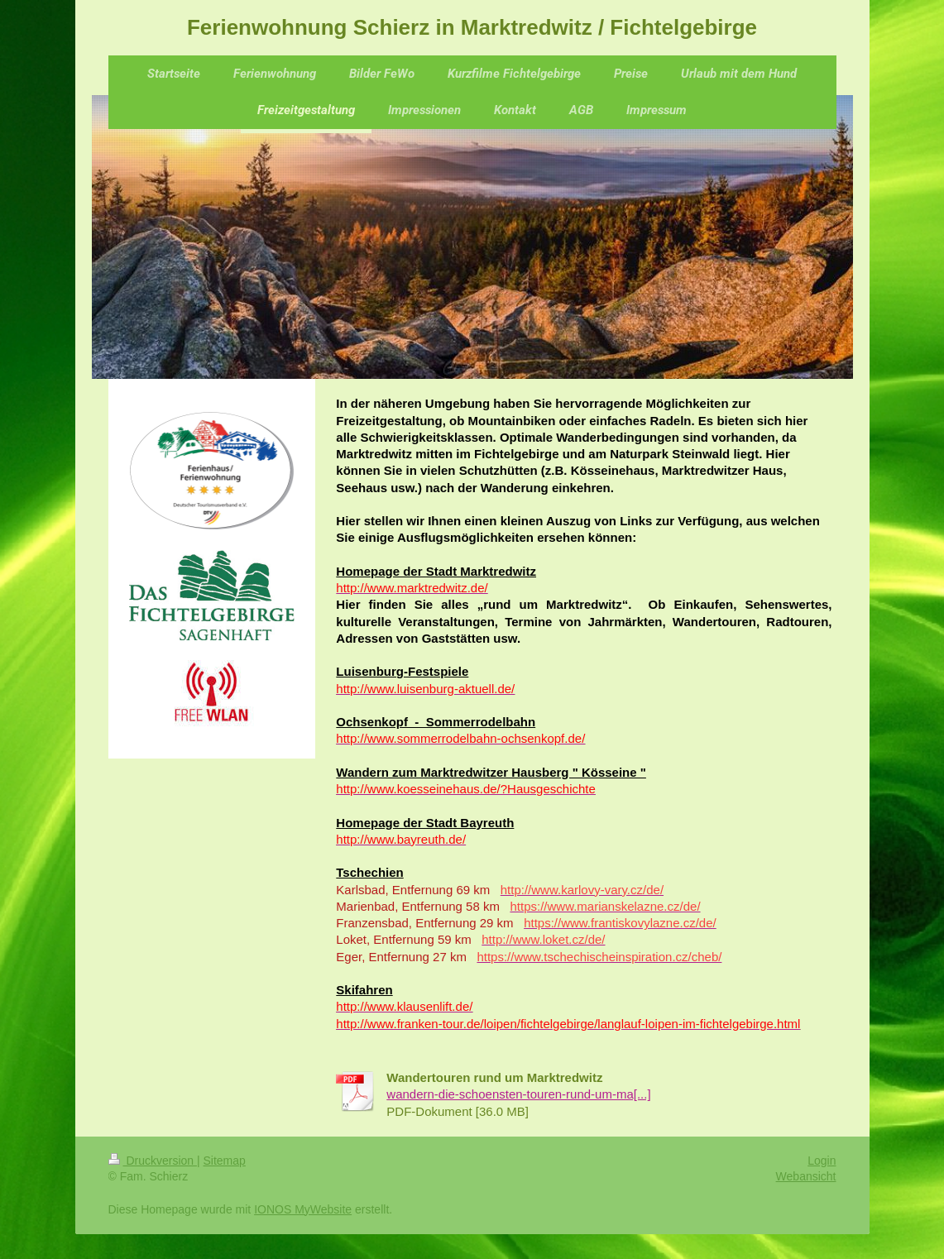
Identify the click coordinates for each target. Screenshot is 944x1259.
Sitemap (225, 1160)
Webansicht (806, 1176)
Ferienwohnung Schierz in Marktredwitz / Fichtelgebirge (472, 27)
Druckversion (152, 1160)
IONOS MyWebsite (303, 1209)
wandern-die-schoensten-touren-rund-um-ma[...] (518, 1094)
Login (821, 1160)
